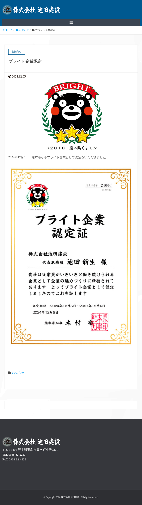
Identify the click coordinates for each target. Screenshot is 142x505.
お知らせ (18, 372)
